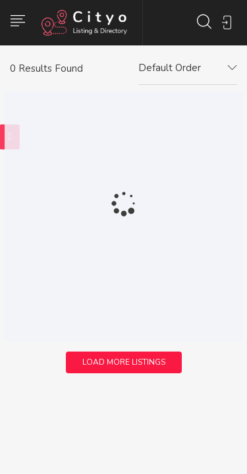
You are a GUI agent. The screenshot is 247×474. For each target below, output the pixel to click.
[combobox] (187, 68)
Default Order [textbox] (169, 67)
